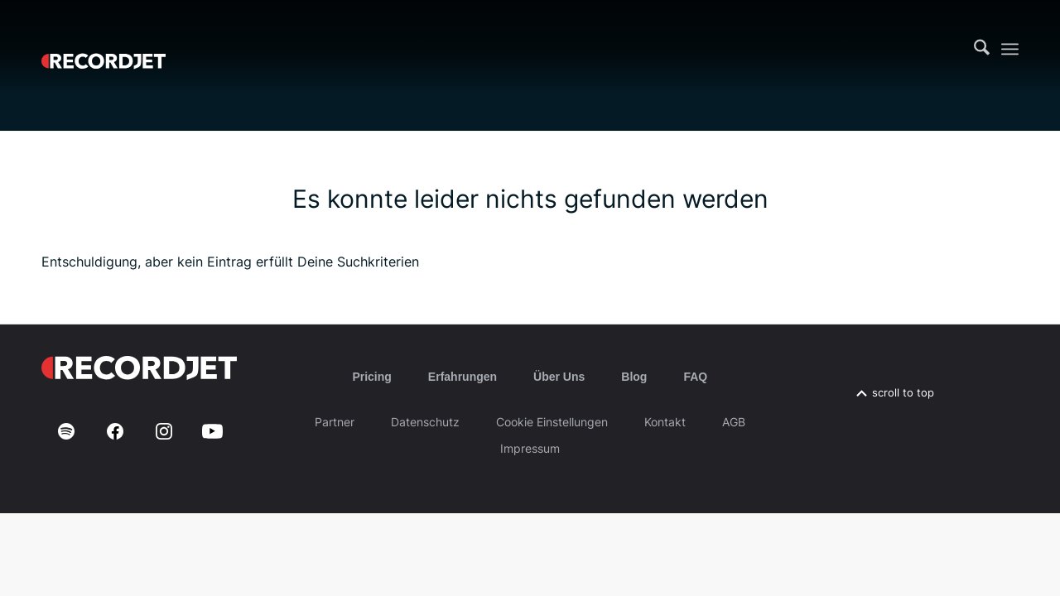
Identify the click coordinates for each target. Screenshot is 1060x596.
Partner (334, 422)
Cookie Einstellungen (552, 422)
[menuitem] (982, 49)
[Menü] (1010, 49)
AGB (733, 422)
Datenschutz (425, 422)
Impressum (530, 448)
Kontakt (665, 422)
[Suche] (982, 49)
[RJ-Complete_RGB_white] (103, 49)
